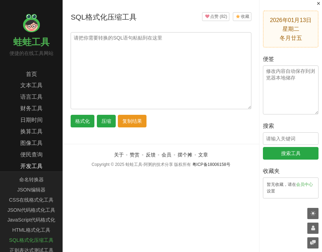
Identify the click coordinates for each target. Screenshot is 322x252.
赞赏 (134, 155)
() (215, 16)
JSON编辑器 (31, 189)
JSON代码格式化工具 (31, 210)
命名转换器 (31, 179)
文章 (203, 155)
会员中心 (304, 184)
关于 (119, 155)
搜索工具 (291, 153)
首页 (31, 74)
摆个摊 (185, 155)
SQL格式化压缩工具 (31, 240)
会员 (166, 155)
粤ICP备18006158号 (211, 164)
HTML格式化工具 (31, 230)
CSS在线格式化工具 (31, 200)
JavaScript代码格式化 (31, 220)
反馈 (151, 155)
